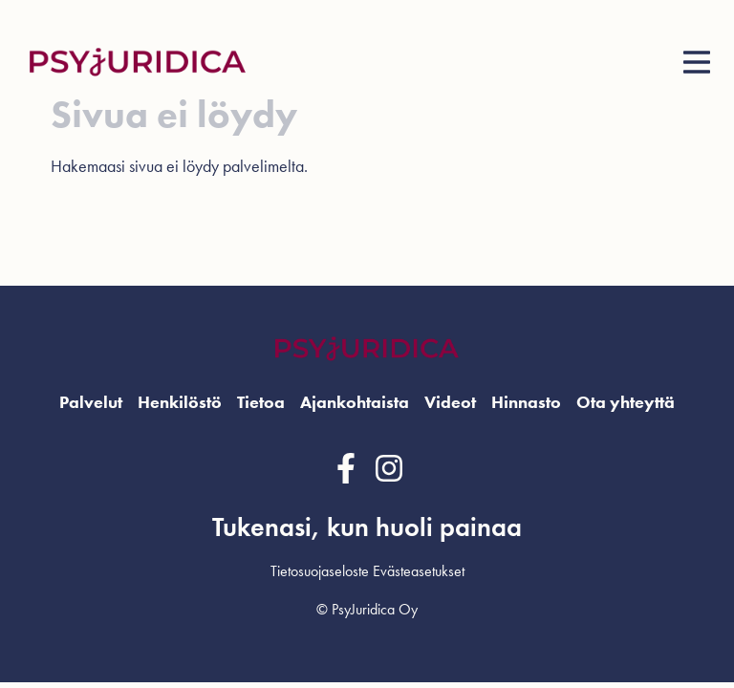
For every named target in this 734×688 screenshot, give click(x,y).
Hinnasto (526, 402)
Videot (450, 402)
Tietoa (261, 402)
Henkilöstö (180, 402)
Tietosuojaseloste (319, 571)
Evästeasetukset (418, 571)
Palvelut (90, 402)
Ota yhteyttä (625, 402)
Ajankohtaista (354, 402)
